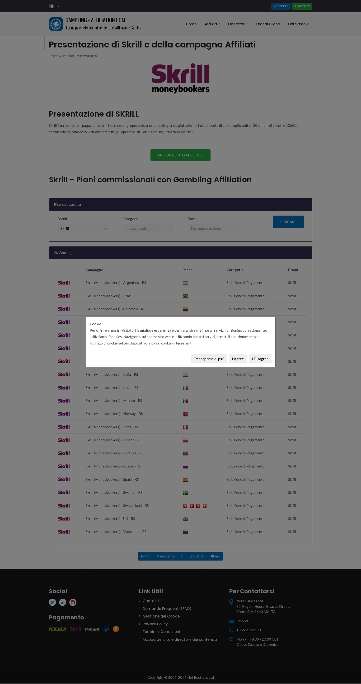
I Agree (238, 358)
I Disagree (260, 358)
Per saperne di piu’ (209, 358)
